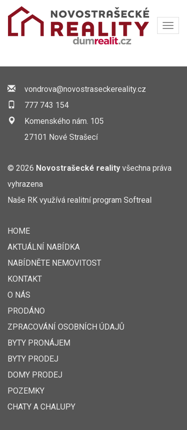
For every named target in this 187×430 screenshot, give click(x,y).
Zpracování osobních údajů (65, 327)
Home (18, 231)
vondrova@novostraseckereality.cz (85, 89)
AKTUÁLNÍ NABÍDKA (43, 247)
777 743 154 (46, 105)
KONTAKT (24, 279)
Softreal (138, 200)
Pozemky (25, 391)
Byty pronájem (38, 343)
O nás (18, 295)
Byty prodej (32, 359)
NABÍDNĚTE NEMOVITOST (54, 263)
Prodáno (26, 311)
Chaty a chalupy (41, 407)
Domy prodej (34, 375)
